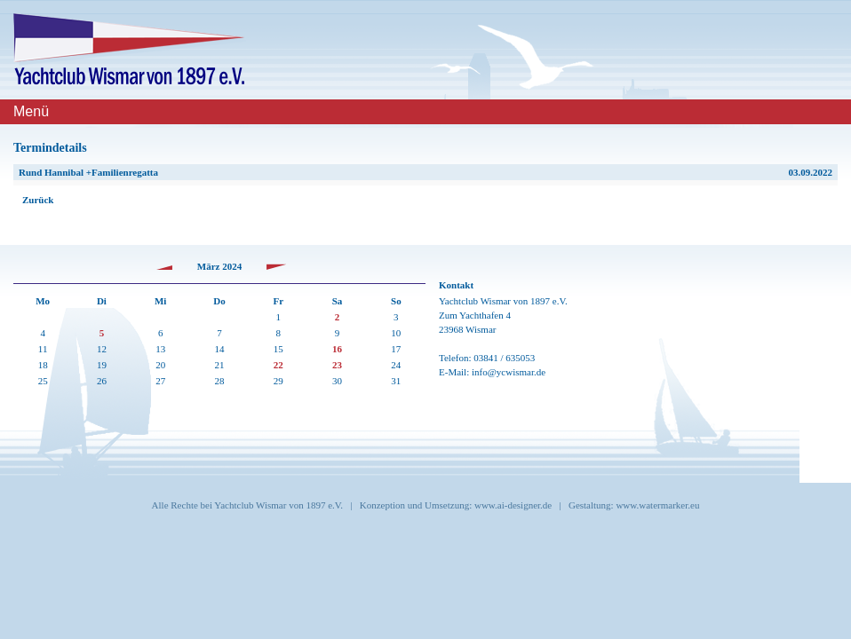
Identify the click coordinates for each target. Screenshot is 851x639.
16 (337, 348)
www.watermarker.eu (657, 505)
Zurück (37, 199)
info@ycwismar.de (508, 372)
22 (278, 364)
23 (337, 364)
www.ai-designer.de (513, 505)
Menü (31, 111)
